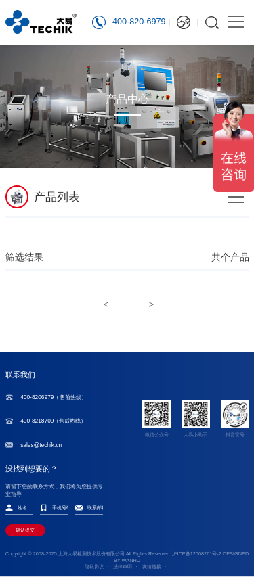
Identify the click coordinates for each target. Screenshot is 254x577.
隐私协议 (94, 566)
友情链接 (151, 566)
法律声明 (122, 566)
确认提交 (25, 530)
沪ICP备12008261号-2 (196, 554)
